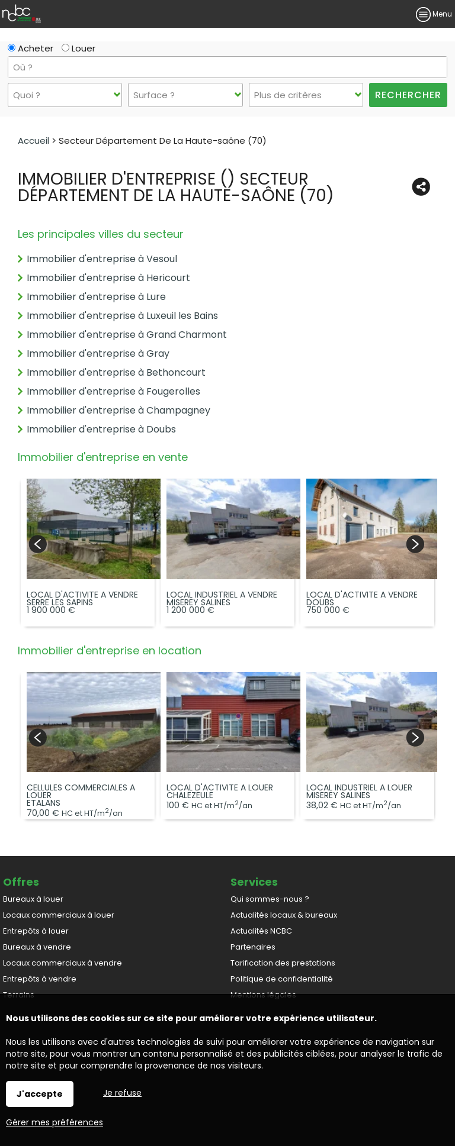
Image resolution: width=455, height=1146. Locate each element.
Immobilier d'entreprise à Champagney (118, 410)
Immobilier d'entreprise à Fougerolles (113, 391)
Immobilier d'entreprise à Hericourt (108, 278)
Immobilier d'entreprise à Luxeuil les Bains (122, 315)
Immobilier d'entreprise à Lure (96, 297)
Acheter (30, 48)
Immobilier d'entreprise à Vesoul (102, 259)
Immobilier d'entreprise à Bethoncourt (116, 372)
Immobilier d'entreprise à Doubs (101, 429)
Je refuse (122, 1093)
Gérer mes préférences (54, 1122)
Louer (78, 48)
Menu (434, 14)
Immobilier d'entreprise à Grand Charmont (127, 334)
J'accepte (40, 1094)
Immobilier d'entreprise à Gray (98, 353)
